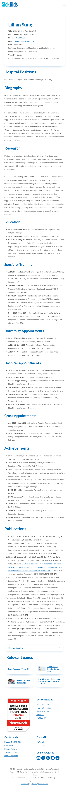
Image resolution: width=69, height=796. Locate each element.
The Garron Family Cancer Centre (53, 668)
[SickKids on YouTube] (53, 758)
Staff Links (40, 745)
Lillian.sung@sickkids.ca (24, 41)
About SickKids (42, 704)
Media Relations (11, 756)
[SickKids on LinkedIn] (57, 758)
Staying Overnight (43, 708)
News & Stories (42, 711)
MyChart (39, 718)
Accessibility (25, 784)
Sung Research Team (17, 669)
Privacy (34, 784)
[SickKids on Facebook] (43, 758)
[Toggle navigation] (64, 4)
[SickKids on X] (48, 758)
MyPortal (40, 742)
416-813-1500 (20, 38)
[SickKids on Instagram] (38, 758)
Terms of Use (43, 784)
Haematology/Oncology (23, 681)
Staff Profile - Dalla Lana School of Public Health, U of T (49, 681)
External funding (15, 648)
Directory (40, 715)
